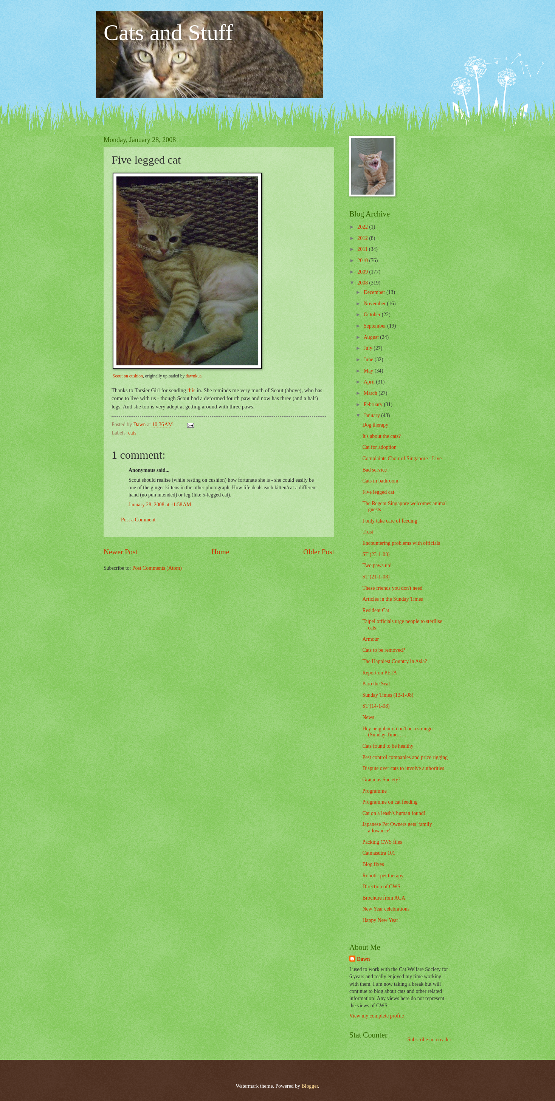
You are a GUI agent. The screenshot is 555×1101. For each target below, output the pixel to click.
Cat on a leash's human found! (393, 813)
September (375, 326)
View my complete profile (376, 1016)
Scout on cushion (128, 376)
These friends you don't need (392, 588)
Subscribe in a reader (429, 1039)
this (191, 390)
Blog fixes (373, 864)
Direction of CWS (381, 886)
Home (220, 552)
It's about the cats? (381, 436)
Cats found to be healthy (387, 746)
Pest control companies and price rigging (405, 757)
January (372, 415)
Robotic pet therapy (382, 875)
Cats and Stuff (168, 32)
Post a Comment (138, 520)
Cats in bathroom (380, 481)
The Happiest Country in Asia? (394, 661)
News (368, 717)
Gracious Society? (381, 779)
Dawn (363, 959)
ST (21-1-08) (375, 577)
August (372, 337)
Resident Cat (375, 610)
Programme (374, 791)
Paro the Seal (376, 684)
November (375, 303)
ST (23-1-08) (375, 554)
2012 (363, 238)
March (371, 393)
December (375, 292)
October (373, 314)
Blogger (309, 1086)
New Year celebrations (385, 909)
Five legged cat (378, 492)
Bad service (374, 470)
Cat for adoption (379, 447)
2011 (363, 249)
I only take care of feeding (389, 521)
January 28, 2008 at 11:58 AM (160, 504)
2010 (363, 260)
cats (132, 433)
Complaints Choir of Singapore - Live (402, 458)
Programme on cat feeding (389, 802)
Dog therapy (375, 425)
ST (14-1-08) (375, 706)
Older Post (318, 552)
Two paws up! (377, 565)
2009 (363, 272)
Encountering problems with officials (401, 543)
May (369, 371)
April (370, 382)
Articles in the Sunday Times (392, 599)
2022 (363, 227)
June (369, 359)
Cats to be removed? (383, 650)
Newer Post (121, 552)
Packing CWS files (382, 842)
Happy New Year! (381, 920)
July (369, 348)
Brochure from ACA (383, 898)
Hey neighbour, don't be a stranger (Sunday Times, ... (398, 732)
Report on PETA (379, 673)
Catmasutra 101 (378, 853)
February (374, 404)
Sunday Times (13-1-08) (387, 695)
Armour (370, 639)
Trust (367, 532)
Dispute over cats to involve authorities (403, 768)
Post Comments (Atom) (157, 568)
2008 (363, 283)
